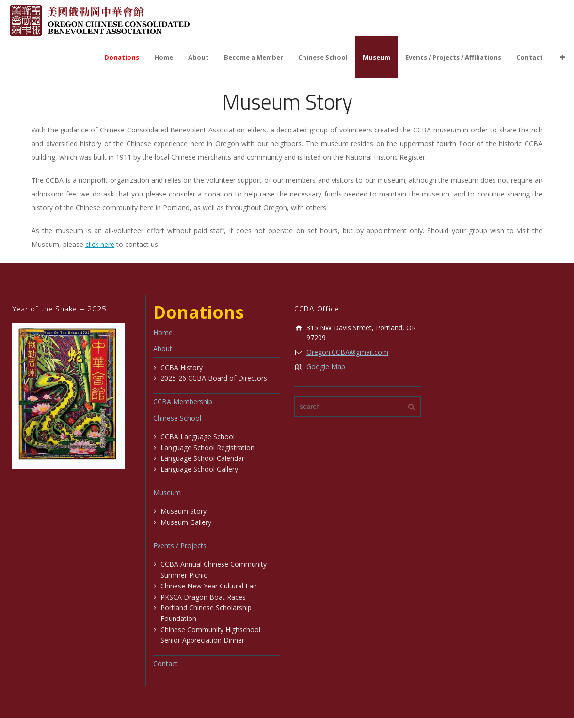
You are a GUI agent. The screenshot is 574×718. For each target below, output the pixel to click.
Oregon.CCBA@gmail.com (347, 352)
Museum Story (183, 511)
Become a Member (253, 57)
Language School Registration (207, 447)
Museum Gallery (185, 522)
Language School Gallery (199, 468)
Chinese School (323, 57)
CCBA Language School (197, 436)
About (198, 57)
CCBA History (181, 367)
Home (163, 57)
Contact (529, 57)
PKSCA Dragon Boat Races (203, 597)
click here (99, 244)
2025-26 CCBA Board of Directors (213, 378)
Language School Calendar (202, 458)
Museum (376, 57)
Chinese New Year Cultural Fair (208, 585)
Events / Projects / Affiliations (453, 57)
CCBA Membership (182, 401)
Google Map (325, 366)
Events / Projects (180, 545)
